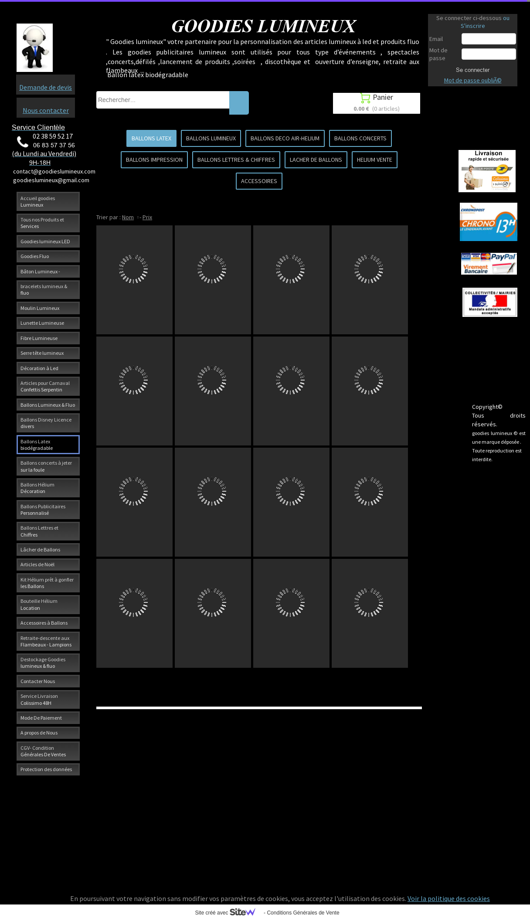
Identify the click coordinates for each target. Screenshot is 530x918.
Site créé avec (228, 913)
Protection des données (46, 769)
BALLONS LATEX (151, 138)
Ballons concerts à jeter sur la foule (46, 466)
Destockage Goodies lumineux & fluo (42, 662)
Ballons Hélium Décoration (37, 487)
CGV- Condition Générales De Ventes (43, 751)
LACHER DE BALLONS (316, 159)
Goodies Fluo (34, 256)
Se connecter (472, 69)
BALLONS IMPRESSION (154, 159)
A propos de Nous (39, 732)
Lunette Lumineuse (42, 323)
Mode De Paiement (41, 717)
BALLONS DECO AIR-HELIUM (285, 138)
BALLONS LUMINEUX (211, 138)
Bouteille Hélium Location (39, 604)
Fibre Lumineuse (39, 338)
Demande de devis (45, 87)
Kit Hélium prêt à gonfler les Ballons (47, 582)
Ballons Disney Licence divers (45, 422)
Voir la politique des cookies (449, 898)
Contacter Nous (37, 681)
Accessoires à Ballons (44, 622)
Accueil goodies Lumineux (37, 201)
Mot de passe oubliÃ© (473, 80)
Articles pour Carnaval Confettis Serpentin (45, 386)
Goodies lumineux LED (45, 241)
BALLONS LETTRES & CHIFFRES (236, 159)
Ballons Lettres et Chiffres (39, 530)
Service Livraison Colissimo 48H (39, 699)
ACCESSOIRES (259, 181)
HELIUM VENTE (374, 159)
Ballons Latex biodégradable (36, 444)
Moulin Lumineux (39, 308)
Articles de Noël (37, 564)
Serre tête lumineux (42, 353)
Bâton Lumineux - (40, 271)
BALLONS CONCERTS (360, 138)
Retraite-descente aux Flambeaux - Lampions (45, 641)
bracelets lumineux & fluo (43, 289)
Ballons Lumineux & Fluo (47, 404)
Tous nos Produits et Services (42, 222)
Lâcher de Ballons (40, 549)
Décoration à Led (39, 368)
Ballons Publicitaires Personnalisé (42, 509)
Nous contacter (46, 110)
